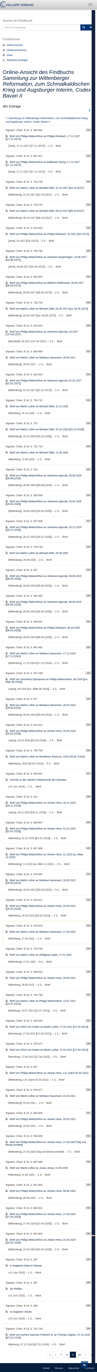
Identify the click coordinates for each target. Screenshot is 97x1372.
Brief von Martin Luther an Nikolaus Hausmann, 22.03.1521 (41, 1095)
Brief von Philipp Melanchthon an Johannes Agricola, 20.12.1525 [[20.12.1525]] (43, 528)
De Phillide (14, 1288)
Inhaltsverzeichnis (14, 50)
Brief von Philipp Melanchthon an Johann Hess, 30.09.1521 (41, 978)
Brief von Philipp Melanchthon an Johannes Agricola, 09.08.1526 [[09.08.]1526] (43, 477)
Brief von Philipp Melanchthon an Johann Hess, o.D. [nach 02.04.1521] (47, 1073)
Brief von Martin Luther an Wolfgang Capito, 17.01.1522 (39, 954)
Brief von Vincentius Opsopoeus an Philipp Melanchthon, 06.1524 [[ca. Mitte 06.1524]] (47, 680)
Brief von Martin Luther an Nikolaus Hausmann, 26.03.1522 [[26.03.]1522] (41, 881)
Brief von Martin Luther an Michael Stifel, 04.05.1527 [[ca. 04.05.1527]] (47, 308)
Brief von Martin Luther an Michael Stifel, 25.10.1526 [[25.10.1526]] (45, 429)
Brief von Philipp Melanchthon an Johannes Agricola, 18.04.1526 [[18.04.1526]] (43, 502)
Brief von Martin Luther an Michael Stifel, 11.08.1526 (37, 452)
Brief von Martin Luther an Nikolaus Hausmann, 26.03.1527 (41, 357)
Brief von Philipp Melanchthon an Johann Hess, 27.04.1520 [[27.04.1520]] (41, 1215)
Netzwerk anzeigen (15, 60)
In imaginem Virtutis (19, 1311)
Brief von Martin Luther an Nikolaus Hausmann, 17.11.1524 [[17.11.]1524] (41, 654)
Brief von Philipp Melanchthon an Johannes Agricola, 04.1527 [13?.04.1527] (42, 333)
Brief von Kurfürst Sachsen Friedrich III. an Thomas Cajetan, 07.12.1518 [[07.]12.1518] (48, 1336)
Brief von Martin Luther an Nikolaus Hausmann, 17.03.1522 (41, 931)
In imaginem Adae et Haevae (24, 1265)
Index (8, 55)
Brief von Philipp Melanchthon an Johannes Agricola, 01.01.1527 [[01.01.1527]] (43, 382)
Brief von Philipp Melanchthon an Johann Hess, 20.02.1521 (41, 1119)
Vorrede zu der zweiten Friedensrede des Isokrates (36, 779)
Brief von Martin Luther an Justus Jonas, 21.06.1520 (37, 1168)
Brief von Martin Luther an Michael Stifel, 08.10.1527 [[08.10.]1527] (45, 210)
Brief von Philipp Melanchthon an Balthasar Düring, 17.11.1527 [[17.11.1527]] (43, 163)
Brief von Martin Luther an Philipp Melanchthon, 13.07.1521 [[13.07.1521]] (41, 1002)
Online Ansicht (13, 45)
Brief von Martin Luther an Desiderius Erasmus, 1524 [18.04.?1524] (45, 756)
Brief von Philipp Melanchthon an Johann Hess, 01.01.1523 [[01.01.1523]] (41, 830)
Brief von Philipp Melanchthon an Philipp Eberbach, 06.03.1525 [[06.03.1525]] (43, 629)
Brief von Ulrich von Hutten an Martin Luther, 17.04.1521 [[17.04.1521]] (47, 1026)
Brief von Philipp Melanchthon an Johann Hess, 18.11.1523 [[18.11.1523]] (41, 804)
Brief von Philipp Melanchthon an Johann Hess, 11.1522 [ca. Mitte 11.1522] (44, 856)
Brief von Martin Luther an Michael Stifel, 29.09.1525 (37, 553)
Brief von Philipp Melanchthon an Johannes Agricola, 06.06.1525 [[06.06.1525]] (43, 577)
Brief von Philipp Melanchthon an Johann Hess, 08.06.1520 (41, 1190)
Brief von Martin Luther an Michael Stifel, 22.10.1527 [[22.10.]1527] (45, 187)
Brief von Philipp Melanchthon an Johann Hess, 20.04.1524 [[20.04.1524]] (41, 732)
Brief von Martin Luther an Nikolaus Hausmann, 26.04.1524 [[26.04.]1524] (41, 706)
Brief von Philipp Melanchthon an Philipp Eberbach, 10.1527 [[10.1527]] (47, 234)
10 (79, 1354)
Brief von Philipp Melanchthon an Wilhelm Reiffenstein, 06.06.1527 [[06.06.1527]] (45, 284)
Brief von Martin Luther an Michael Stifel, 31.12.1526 (37, 406)
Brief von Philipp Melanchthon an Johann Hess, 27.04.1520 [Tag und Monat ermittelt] (46, 1143)
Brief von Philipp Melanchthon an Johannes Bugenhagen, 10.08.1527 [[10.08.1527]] (46, 258)
